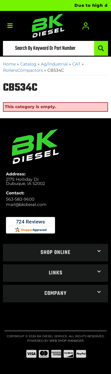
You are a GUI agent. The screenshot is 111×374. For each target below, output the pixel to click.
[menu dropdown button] (10, 26)
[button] (55, 48)
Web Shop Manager (66, 341)
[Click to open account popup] (86, 26)
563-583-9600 (20, 199)
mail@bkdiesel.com (26, 204)
